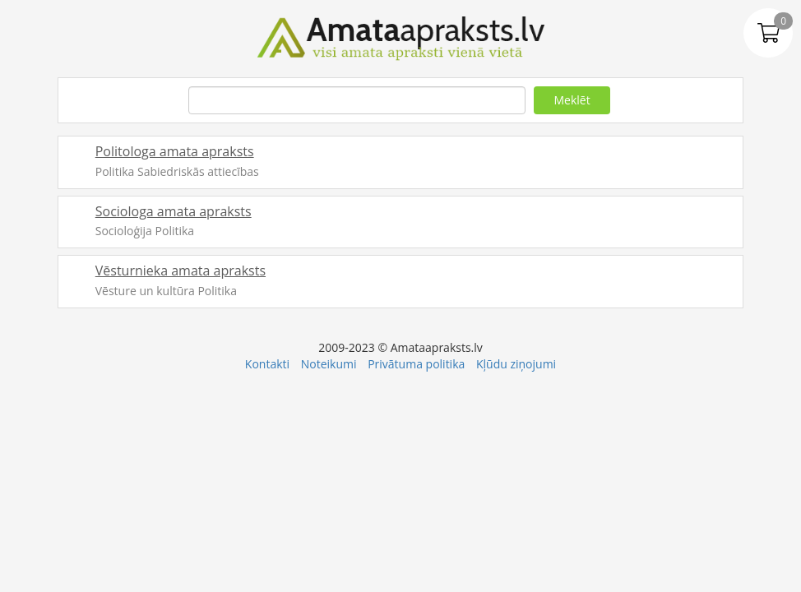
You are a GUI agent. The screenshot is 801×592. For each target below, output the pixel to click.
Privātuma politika (416, 364)
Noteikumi (329, 364)
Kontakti (267, 364)
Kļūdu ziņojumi (516, 364)
